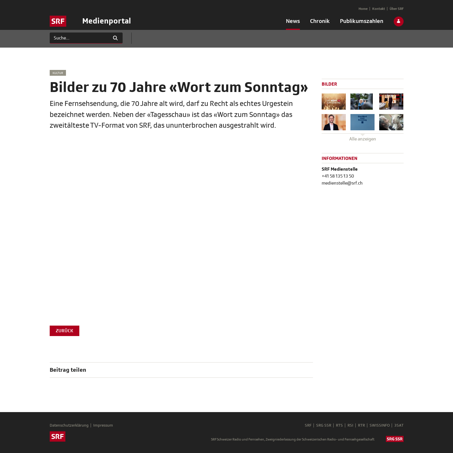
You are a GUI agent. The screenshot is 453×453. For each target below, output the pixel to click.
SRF (308, 425)
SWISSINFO (380, 425)
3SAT (399, 425)
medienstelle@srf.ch (342, 183)
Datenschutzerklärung (69, 425)
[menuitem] (293, 22)
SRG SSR (323, 425)
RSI (350, 425)
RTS (339, 425)
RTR (361, 425)
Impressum (103, 425)
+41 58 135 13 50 (338, 176)
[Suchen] (79, 38)
